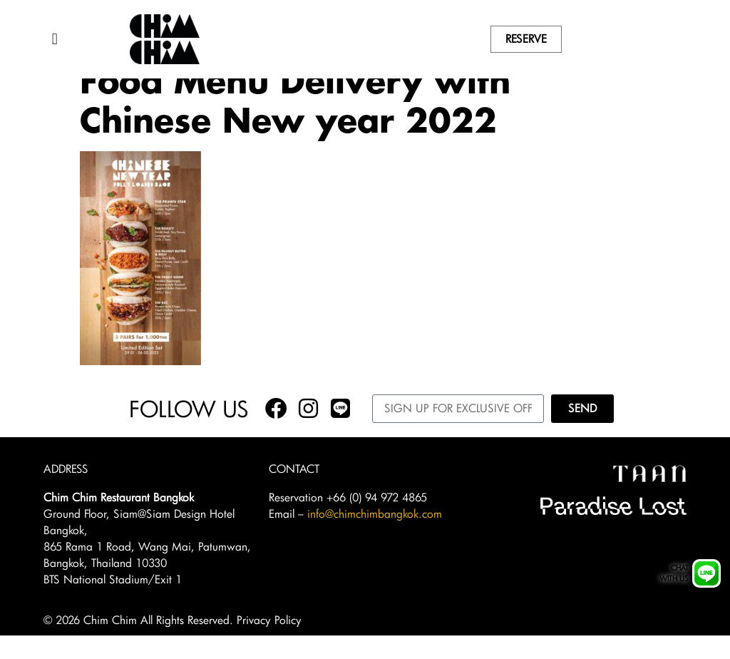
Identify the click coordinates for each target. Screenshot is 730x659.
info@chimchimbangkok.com (374, 536)
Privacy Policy (269, 643)
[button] (54, 39)
